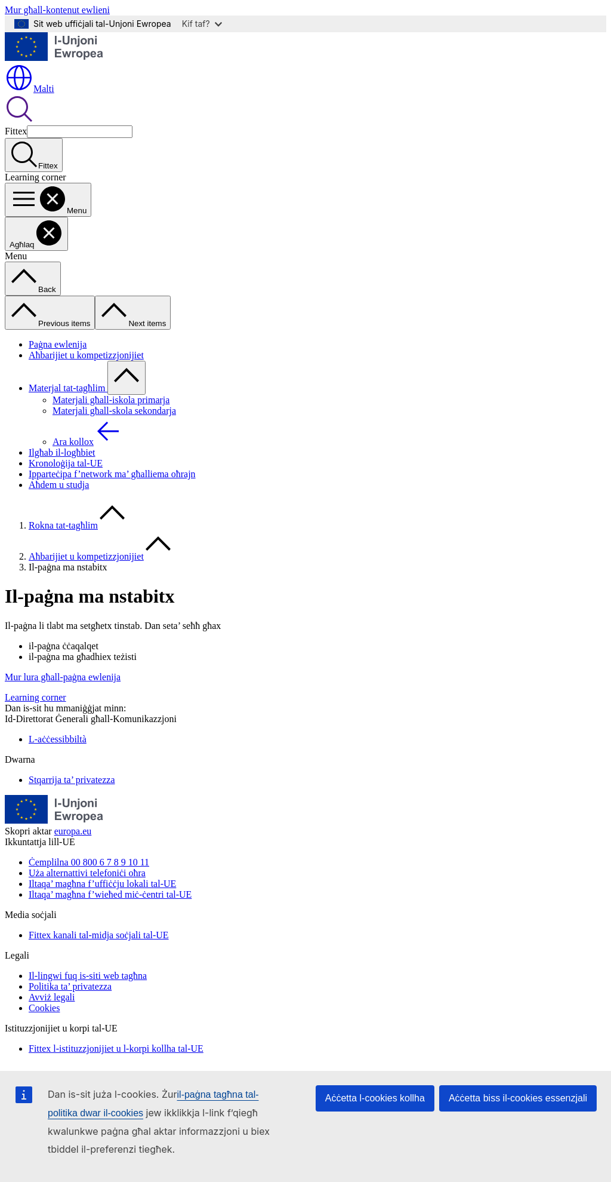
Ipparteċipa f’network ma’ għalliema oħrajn (112, 474)
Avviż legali (52, 997)
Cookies (44, 1008)
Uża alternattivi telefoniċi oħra (87, 873)
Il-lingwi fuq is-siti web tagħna (88, 976)
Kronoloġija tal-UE (66, 463)
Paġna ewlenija (58, 344)
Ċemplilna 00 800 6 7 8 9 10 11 (89, 862)
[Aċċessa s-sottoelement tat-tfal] (126, 378)
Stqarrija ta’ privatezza (72, 780)
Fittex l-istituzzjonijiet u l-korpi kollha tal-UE (116, 1048)
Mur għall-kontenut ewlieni (57, 10)
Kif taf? (202, 24)
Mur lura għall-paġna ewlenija (63, 677)
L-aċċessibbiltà (58, 739)
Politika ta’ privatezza (70, 986)
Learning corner (35, 697)
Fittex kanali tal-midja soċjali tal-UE (99, 935)
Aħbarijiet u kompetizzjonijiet (86, 355)
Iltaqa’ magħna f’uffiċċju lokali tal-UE (102, 884)
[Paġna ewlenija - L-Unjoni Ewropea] (54, 58)
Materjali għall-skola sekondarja (114, 411)
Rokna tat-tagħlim (63, 525)
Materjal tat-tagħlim (68, 388)
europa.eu (73, 831)
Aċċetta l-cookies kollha (375, 1098)
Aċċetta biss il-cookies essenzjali (518, 1098)
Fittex (16, 131)
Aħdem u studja (59, 485)
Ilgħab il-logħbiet (62, 452)
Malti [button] (29, 89)
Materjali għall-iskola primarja (111, 400)
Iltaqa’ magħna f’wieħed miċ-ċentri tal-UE (110, 894)
